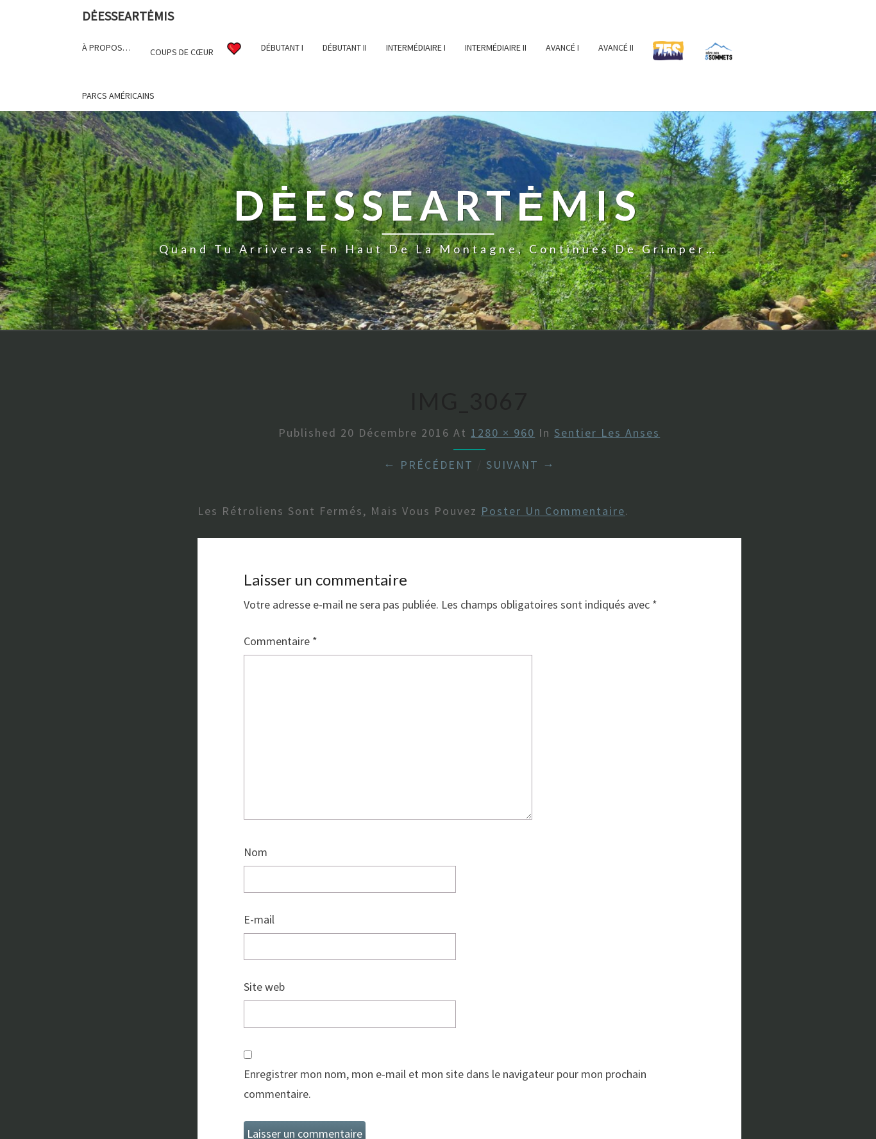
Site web (264, 986)
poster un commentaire (553, 510)
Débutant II (345, 47)
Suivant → (520, 464)
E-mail (259, 919)
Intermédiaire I (416, 47)
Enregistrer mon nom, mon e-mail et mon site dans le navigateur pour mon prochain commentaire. (445, 1084)
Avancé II (616, 47)
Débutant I (282, 47)
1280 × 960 (503, 432)
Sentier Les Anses (607, 432)
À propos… (106, 47)
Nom (255, 852)
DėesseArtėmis (128, 16)
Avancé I (562, 47)
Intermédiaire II (495, 47)
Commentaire (280, 641)
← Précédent (428, 464)
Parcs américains (118, 95)
